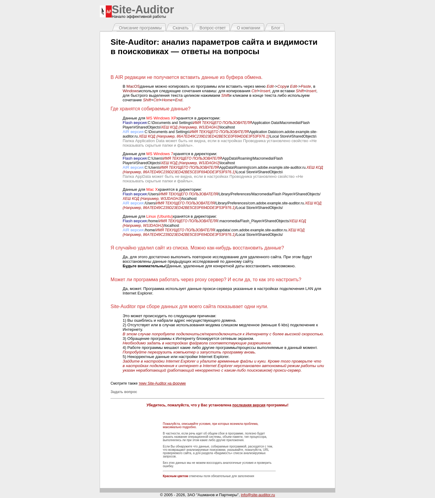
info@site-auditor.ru (258, 495)
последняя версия (249, 405)
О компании (248, 27)
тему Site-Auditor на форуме (162, 383)
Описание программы (140, 27)
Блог (275, 27)
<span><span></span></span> (182, 68)
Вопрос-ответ (213, 27)
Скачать (181, 27)
